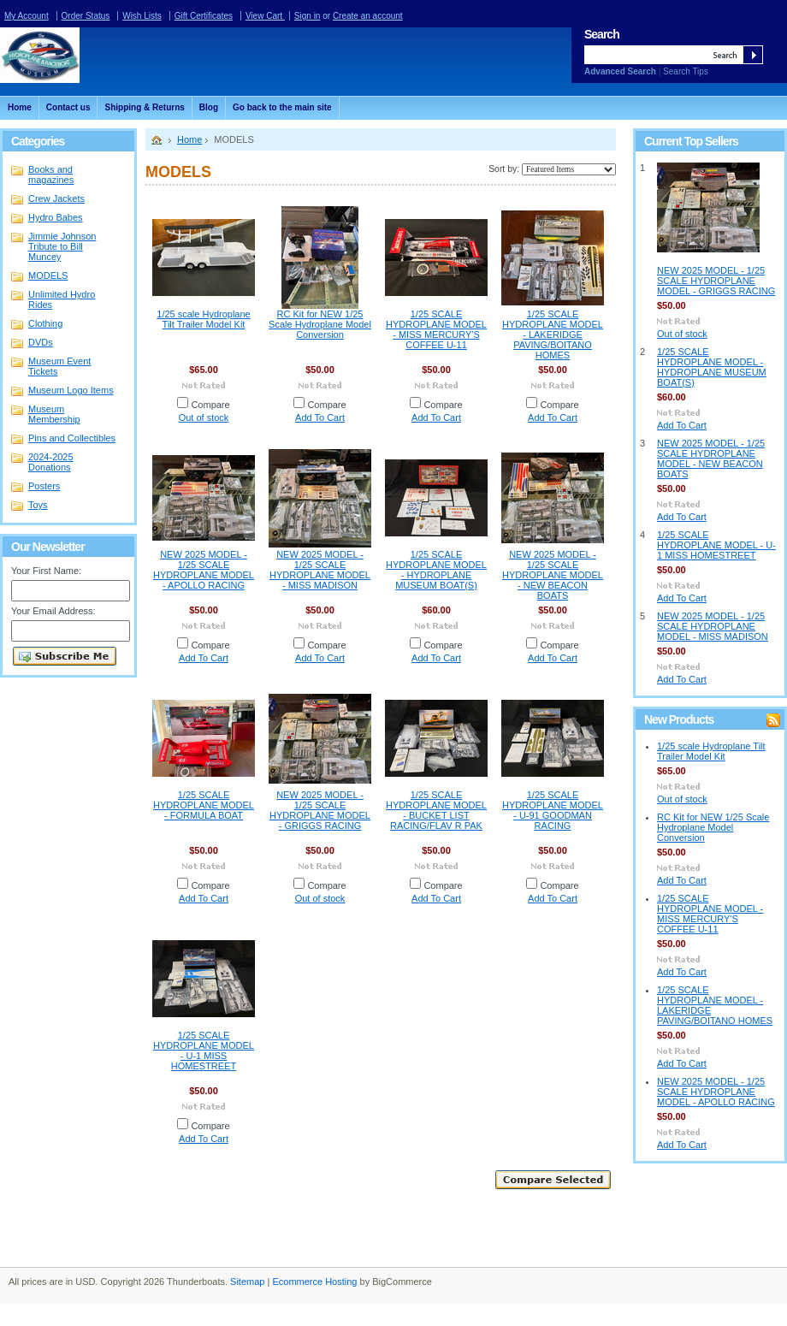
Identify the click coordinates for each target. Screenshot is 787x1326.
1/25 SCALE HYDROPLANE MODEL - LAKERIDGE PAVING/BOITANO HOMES (552, 334)
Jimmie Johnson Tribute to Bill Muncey (62, 246)
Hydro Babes (55, 217)
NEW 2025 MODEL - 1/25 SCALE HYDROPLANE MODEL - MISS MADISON (319, 569)
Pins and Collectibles (71, 438)
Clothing (65, 324)
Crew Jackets (56, 198)
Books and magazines (51, 174)
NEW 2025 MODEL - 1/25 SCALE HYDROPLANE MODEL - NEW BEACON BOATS (552, 575)
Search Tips (685, 71)
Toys (38, 505)
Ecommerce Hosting (314, 1281)
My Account (26, 16)
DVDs (40, 342)
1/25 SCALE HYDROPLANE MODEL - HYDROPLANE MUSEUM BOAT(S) (436, 569)
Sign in (307, 16)
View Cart (265, 16)
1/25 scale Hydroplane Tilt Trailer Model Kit (203, 319)
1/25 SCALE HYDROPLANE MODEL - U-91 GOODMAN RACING (552, 810)
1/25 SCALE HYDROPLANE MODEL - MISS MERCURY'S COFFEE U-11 (436, 329)
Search (601, 34)
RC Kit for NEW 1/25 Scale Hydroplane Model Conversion (320, 324)
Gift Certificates (204, 16)
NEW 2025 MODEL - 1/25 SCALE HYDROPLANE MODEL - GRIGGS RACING (319, 810)
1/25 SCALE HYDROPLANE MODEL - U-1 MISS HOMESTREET (203, 1050)
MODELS (48, 275)
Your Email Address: (53, 611)
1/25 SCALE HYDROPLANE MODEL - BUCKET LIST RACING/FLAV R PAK (436, 810)
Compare (210, 405)
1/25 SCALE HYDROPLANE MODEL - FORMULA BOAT (203, 805)
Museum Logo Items (71, 390)
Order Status (86, 16)
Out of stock (204, 417)
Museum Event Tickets (59, 366)
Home (189, 139)
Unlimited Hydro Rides (61, 299)
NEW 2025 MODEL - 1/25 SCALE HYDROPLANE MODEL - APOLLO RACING (203, 569)
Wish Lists (142, 16)
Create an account (368, 16)
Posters (44, 486)
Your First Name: (46, 570)
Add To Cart (320, 417)
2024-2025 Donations (51, 462)
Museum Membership (54, 414)
